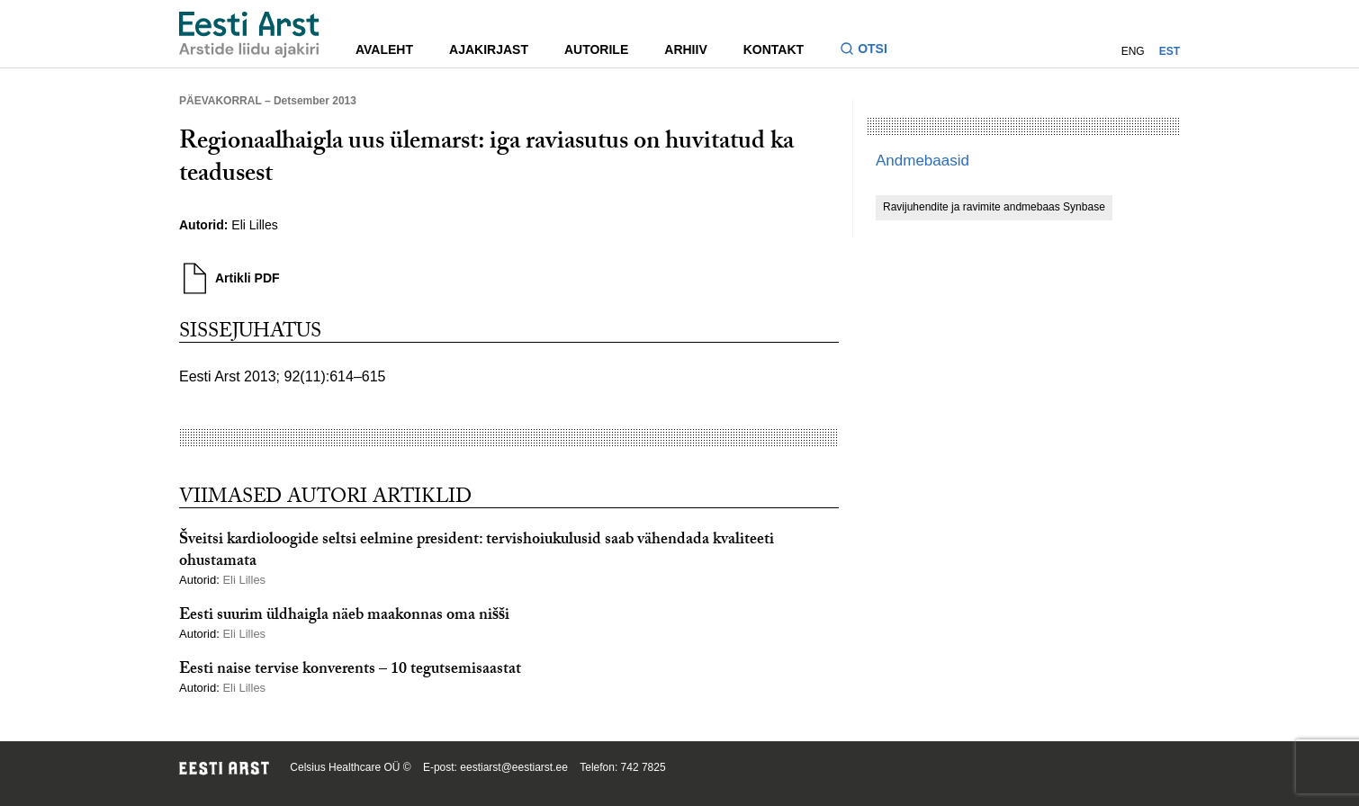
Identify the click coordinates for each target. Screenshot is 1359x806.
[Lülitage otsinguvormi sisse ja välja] (871, 50)
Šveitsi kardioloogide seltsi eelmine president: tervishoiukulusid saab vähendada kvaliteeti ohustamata (476, 551)
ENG (1133, 51)
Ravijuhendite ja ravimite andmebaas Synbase (994, 207)
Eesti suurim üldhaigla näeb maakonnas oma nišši (344, 617)
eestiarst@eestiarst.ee (514, 767)
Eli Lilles (254, 225)
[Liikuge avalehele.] (249, 34)
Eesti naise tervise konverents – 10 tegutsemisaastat (350, 671)
